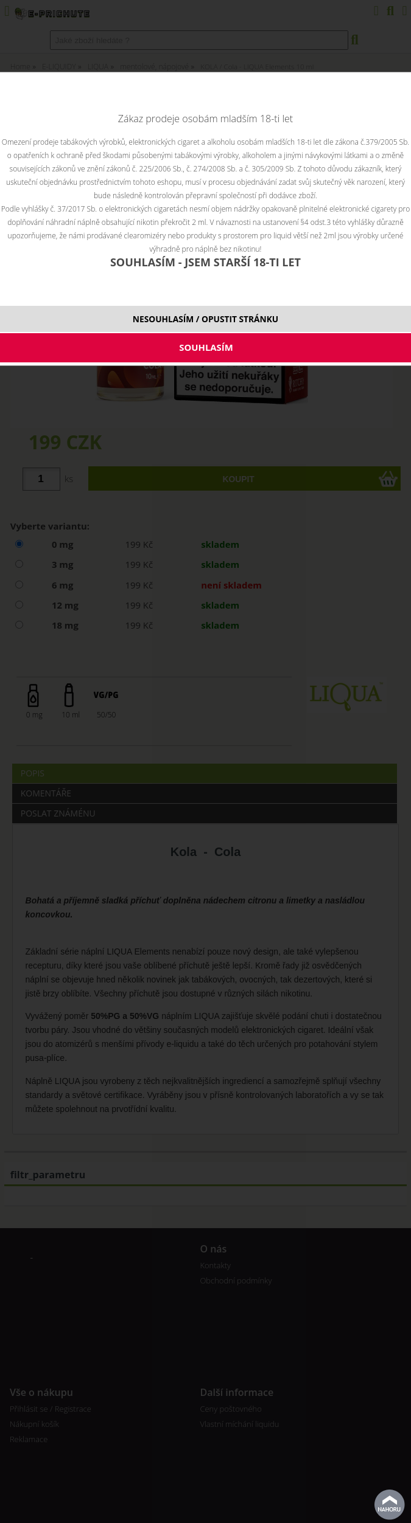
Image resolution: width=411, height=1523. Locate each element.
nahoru (389, 1505)
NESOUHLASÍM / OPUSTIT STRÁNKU (205, 319)
